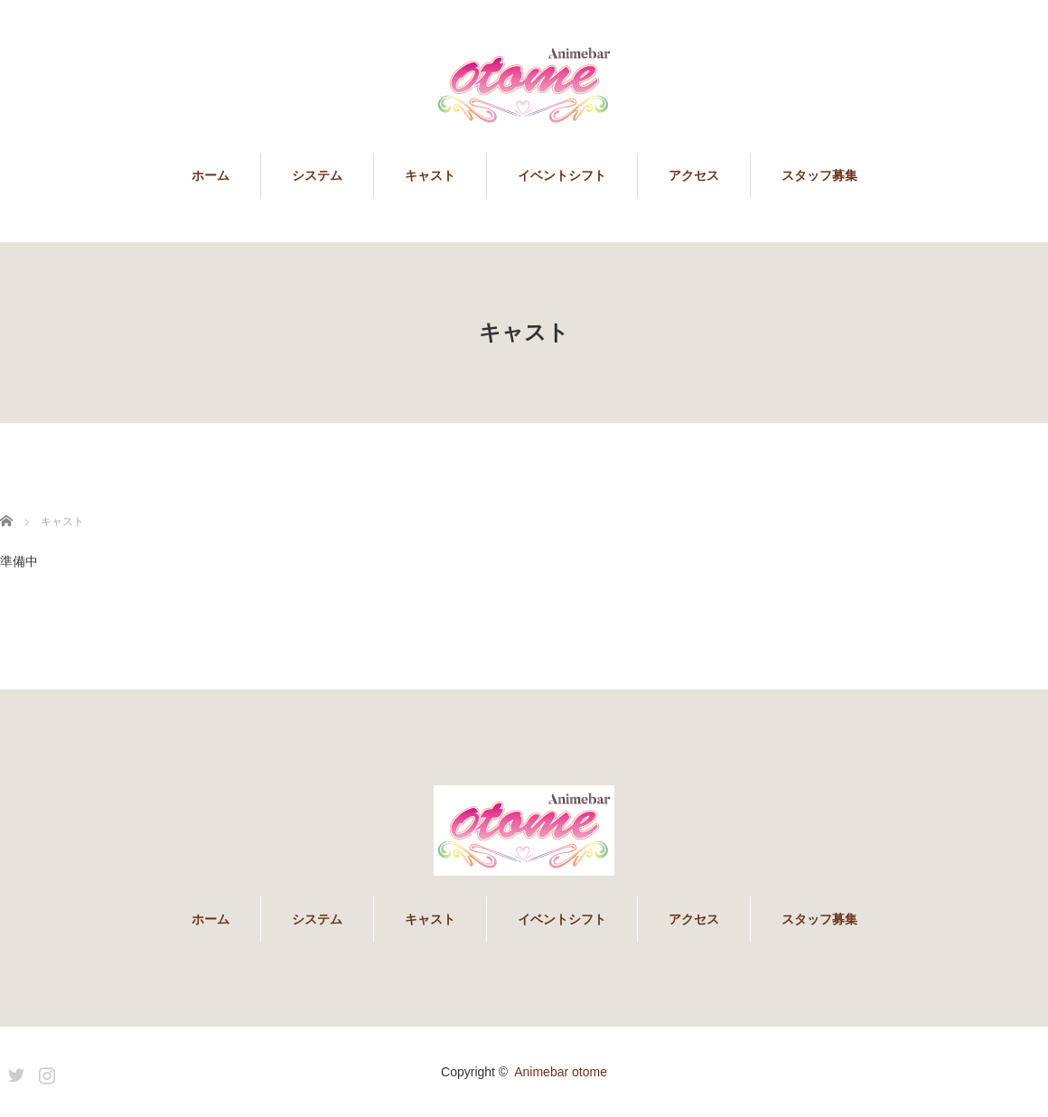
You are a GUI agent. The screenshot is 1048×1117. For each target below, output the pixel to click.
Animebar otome (560, 1072)
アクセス (694, 175)
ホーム (210, 175)
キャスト (430, 175)
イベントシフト (562, 175)
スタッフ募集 (819, 175)
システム (317, 175)
